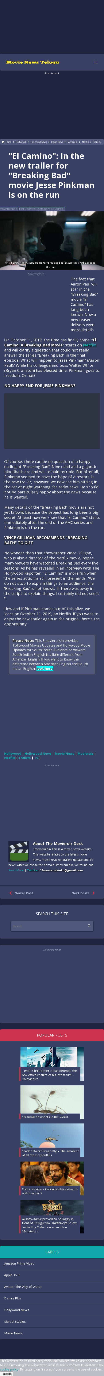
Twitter (33, 870)
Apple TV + (12, 1275)
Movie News (13, 1333)
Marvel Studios (15, 1321)
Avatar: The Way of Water (23, 1286)
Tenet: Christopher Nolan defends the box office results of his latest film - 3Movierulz (49, 1074)
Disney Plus (12, 1298)
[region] (52, 26)
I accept (7, 1373)
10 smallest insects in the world (45, 1117)
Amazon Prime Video (19, 1263)
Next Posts (84, 893)
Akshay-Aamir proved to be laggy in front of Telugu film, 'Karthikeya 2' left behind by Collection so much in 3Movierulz (49, 1225)
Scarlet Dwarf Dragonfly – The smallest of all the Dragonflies (50, 1153)
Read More (16, 870)
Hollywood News (16, 1310)
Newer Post (20, 893)
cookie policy (9, 1369)
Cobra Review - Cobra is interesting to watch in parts (50, 1191)
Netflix (89, 344)
